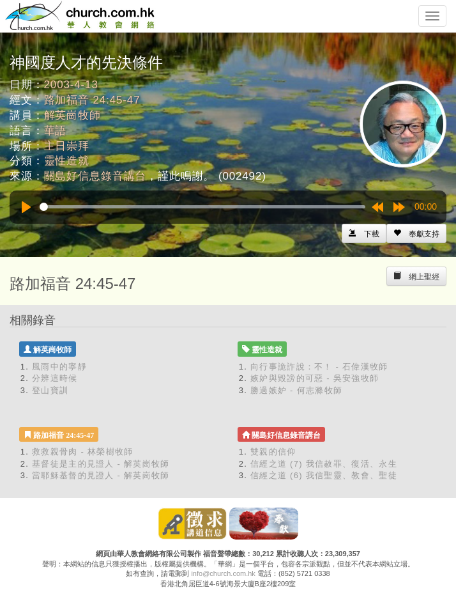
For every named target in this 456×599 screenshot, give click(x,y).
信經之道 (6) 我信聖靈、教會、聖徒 (323, 475)
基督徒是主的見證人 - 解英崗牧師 (101, 464)
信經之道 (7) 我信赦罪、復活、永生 (323, 464)
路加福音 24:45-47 (92, 100)
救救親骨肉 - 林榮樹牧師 (82, 451)
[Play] (26, 207)
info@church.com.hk (223, 573)
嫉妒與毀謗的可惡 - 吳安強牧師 (314, 378)
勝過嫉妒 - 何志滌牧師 (296, 390)
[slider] (202, 207)
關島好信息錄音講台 (95, 176)
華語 (55, 131)
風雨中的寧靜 (59, 366)
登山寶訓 (50, 390)
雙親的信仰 (273, 451)
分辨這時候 (55, 378)
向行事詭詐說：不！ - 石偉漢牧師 (319, 366)
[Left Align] (416, 233)
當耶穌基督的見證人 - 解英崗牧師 (101, 475)
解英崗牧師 (72, 115)
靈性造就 (66, 161)
